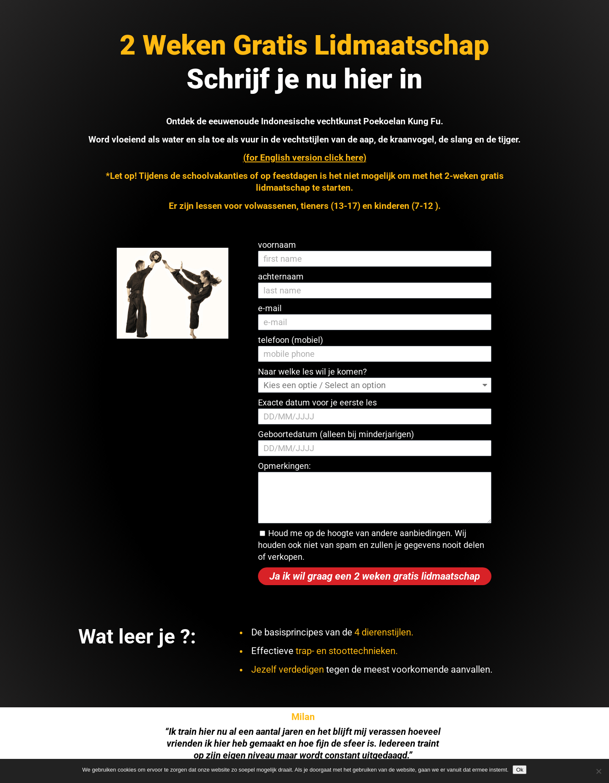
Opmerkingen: (284, 466)
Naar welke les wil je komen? (312, 372)
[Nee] (598, 771)
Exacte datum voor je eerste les (317, 402)
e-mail (270, 308)
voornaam (277, 245)
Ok (519, 770)
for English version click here (304, 158)
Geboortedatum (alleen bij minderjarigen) (336, 434)
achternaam (281, 276)
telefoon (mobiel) (290, 340)
